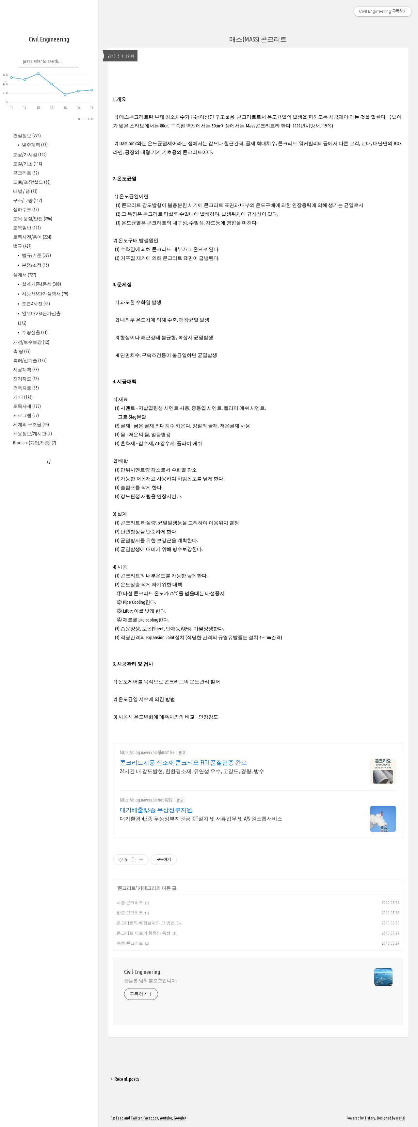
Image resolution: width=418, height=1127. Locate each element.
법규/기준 (36, 255)
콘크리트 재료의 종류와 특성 (143, 933)
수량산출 (34, 332)
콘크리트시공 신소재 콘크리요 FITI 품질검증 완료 (183, 762)
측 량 (22, 351)
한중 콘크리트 (130, 912)
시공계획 (26, 369)
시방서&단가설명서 (44, 293)
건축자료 (26, 387)
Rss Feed (117, 1118)
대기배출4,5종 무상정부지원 (156, 809)
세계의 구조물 (31, 424)
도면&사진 (35, 303)
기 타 (23, 397)
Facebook (150, 1118)
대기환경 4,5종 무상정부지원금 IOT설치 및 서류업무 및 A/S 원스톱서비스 (201, 818)
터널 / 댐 (25, 191)
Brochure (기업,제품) (34, 442)
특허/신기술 (30, 360)
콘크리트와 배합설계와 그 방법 (146, 922)
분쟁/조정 (35, 265)
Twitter (136, 1118)
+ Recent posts (125, 1079)
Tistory (369, 1118)
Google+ (180, 1118)
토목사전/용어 (32, 237)
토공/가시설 (30, 154)
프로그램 (26, 415)
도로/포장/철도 (32, 182)
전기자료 (26, 378)
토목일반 (27, 227)
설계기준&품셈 (41, 284)
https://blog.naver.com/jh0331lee (147, 752)
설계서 (24, 274)
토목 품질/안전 (32, 218)
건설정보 (27, 135)
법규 (22, 246)
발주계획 (34, 144)
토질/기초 (27, 163)
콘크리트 (26, 172)
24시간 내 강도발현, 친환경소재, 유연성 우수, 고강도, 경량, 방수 (192, 771)
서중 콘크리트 (130, 902)
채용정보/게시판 (32, 433)
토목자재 (27, 406)
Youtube (166, 1118)
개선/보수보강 (31, 342)
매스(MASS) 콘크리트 (258, 39)
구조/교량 (27, 200)
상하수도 (26, 209)
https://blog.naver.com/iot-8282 (146, 800)
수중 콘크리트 (130, 943)
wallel (400, 1118)
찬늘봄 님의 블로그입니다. (150, 980)
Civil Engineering (49, 39)
